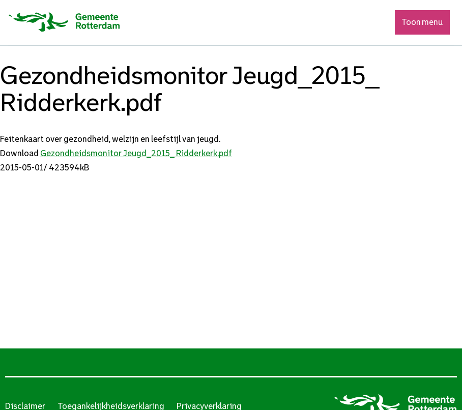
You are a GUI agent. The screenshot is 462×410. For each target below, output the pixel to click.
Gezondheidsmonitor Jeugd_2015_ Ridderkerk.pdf (136, 153)
